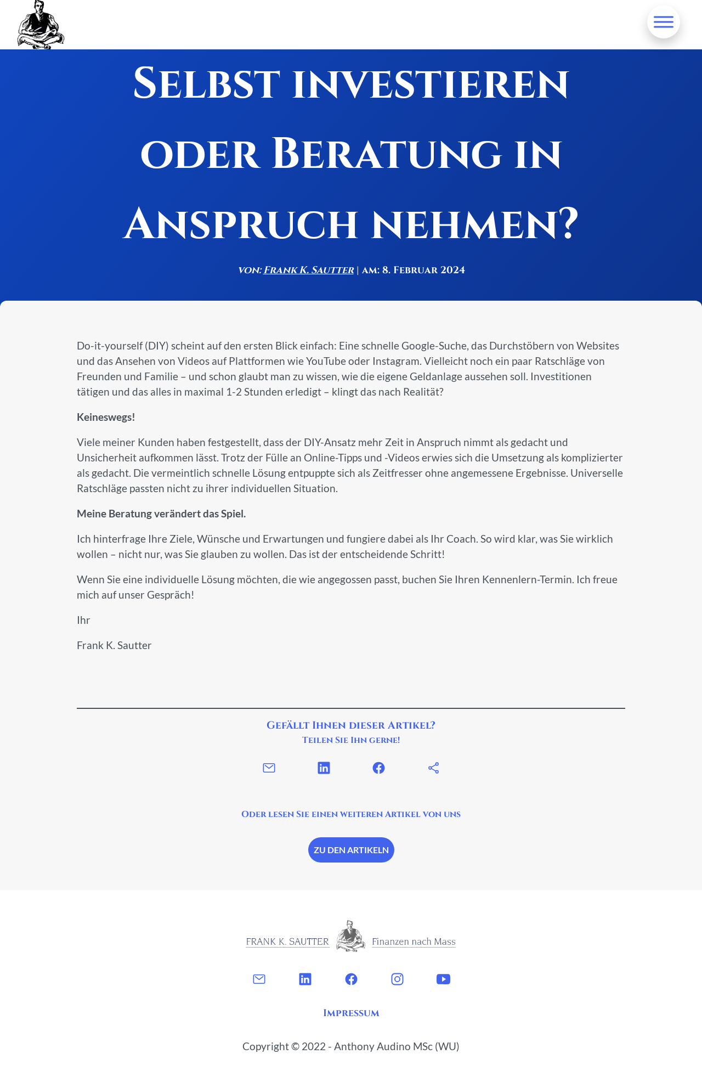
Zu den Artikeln (351, 849)
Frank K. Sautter (308, 270)
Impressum (351, 1013)
